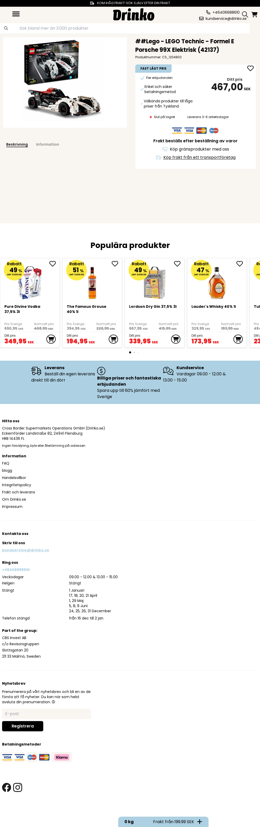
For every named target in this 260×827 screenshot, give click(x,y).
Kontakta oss (15, 533)
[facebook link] (6, 787)
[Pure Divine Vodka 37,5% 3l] (30, 280)
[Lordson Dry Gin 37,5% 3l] (154, 280)
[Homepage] (133, 13)
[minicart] (255, 14)
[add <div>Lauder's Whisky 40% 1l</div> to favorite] (241, 263)
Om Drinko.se (14, 499)
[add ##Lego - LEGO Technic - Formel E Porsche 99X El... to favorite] (250, 69)
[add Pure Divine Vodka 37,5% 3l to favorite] (54, 263)
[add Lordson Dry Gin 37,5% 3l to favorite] (179, 263)
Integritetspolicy (16, 484)
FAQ (5, 463)
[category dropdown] (16, 13)
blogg (7, 470)
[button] (53, 702)
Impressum (12, 506)
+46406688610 (16, 569)
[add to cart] (51, 339)
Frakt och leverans (18, 492)
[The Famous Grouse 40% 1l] (92, 280)
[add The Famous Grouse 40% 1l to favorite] (117, 263)
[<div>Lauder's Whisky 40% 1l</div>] (217, 280)
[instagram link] (17, 787)
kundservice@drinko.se (25, 550)
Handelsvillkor (14, 477)
